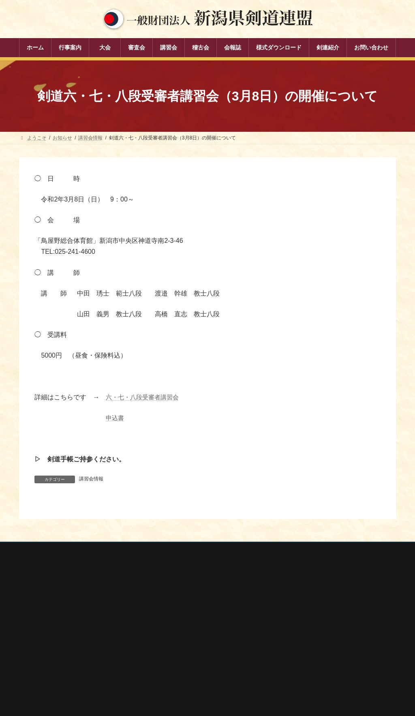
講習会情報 (91, 479)
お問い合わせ (96, 550)
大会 (158, 610)
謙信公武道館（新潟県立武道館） (322, 664)
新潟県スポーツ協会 (307, 621)
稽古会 (161, 653)
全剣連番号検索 (303, 599)
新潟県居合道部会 (305, 642)
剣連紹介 (163, 681)
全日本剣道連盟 (303, 610)
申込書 (115, 417)
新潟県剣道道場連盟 (307, 632)
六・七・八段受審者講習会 (145, 397)
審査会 (161, 624)
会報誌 (161, 667)
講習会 (161, 638)
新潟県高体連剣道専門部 (312, 653)
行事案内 (163, 596)
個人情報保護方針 (46, 550)
